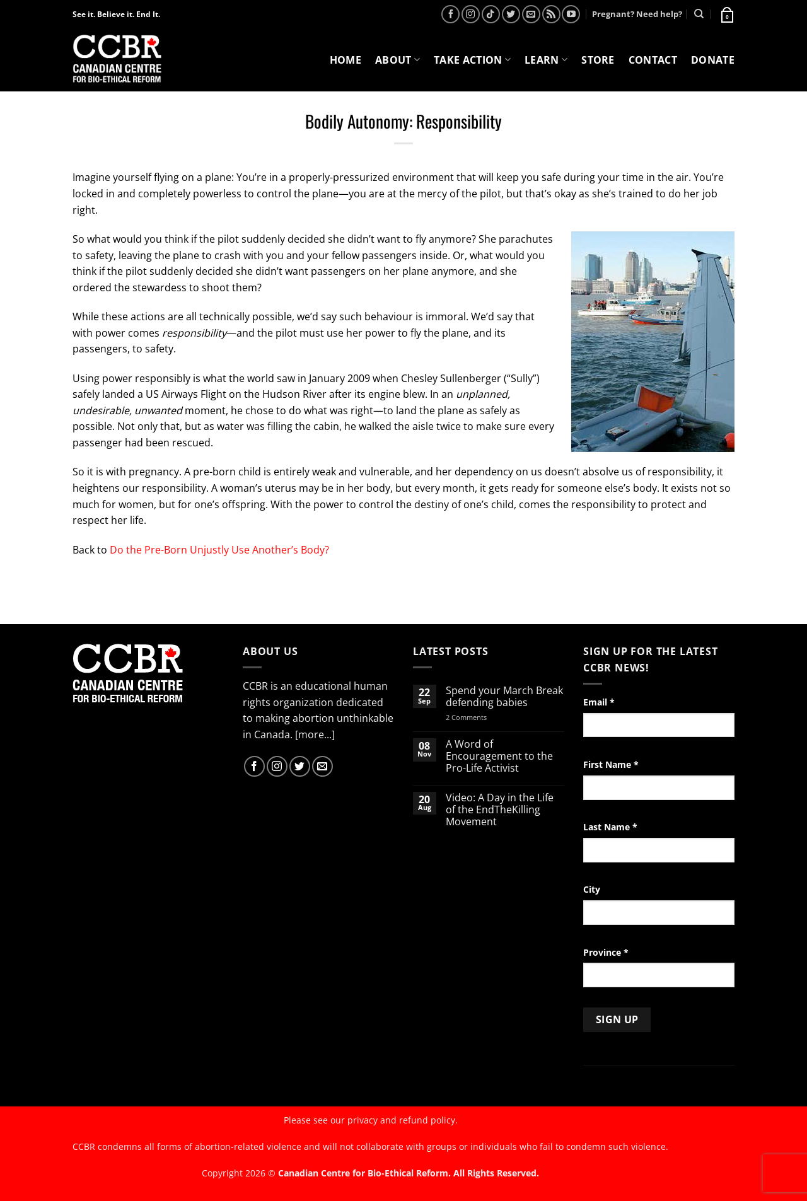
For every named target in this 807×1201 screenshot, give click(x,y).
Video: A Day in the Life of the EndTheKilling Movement (500, 810)
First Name (611, 764)
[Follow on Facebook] (450, 14)
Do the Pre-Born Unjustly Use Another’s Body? (219, 550)
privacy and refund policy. (402, 1120)
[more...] (315, 734)
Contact (653, 60)
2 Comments (483, 717)
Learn (546, 60)
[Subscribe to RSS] (551, 14)
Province (606, 952)
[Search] (699, 14)
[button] (726, 14)
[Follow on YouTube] (571, 14)
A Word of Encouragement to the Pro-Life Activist (499, 756)
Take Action (472, 60)
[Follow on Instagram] (471, 14)
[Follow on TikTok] (491, 14)
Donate (712, 60)
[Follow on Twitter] (511, 14)
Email (599, 702)
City (591, 889)
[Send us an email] (531, 14)
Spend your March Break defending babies (504, 697)
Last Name (610, 827)
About (397, 60)
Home (345, 60)
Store (598, 60)
